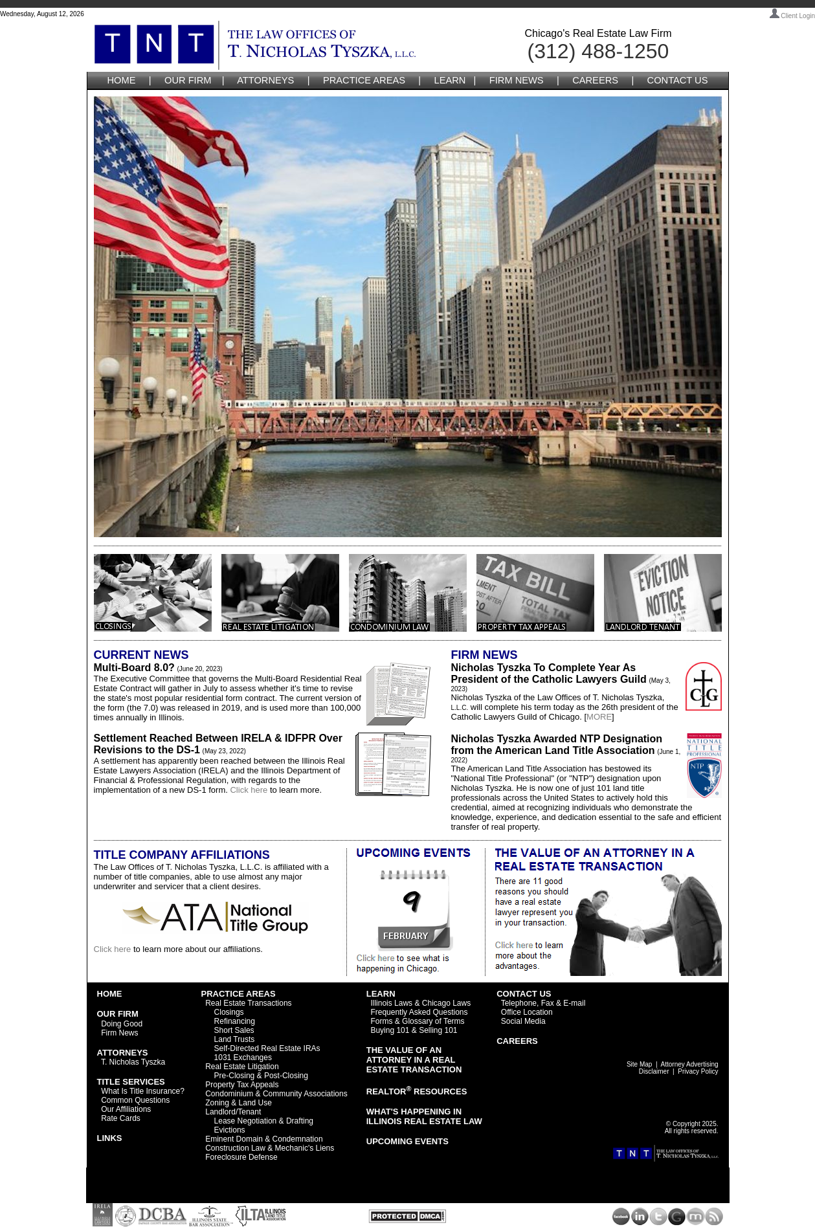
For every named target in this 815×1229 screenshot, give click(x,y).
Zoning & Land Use (238, 1102)
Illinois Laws (391, 1003)
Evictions (229, 1130)
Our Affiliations (126, 1109)
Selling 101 (438, 1030)
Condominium (229, 1093)
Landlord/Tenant (233, 1111)
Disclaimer (654, 1071)
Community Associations (305, 1093)
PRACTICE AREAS (364, 80)
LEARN (450, 80)
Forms (381, 1021)
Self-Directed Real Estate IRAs (267, 1048)
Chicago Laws (446, 1003)
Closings (229, 1012)
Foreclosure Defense (241, 1157)
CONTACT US (677, 80)
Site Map (639, 1064)
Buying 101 (389, 1030)
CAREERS (595, 80)
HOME (121, 80)
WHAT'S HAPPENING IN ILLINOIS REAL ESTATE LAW (424, 1116)
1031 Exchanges (243, 1057)
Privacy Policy (698, 1071)
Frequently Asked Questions (418, 1012)
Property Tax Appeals (241, 1084)
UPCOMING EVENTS (407, 1141)
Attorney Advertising (690, 1064)
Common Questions (135, 1100)
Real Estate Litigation (241, 1066)
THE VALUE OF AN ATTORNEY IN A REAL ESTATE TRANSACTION (414, 1059)
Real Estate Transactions (248, 1003)
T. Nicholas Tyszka (133, 1062)
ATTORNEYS (265, 80)
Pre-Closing (234, 1075)
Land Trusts (234, 1039)
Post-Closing (286, 1075)
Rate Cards (120, 1118)
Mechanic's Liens (305, 1148)
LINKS (109, 1138)
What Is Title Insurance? (142, 1091)
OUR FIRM (187, 80)
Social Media (523, 1021)
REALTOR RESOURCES (416, 1091)
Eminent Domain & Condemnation (263, 1139)
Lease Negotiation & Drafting (263, 1120)
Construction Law (235, 1148)
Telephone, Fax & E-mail (543, 1003)
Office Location (527, 1012)
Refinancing (234, 1021)
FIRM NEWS (516, 80)
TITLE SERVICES (131, 1082)
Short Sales (234, 1030)
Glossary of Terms (433, 1021)
